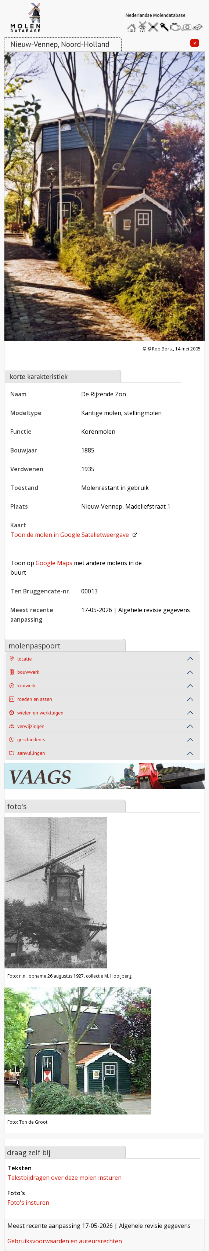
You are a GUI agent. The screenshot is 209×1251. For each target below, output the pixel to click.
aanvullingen (27, 753)
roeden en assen (30, 699)
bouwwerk (24, 672)
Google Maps (54, 563)
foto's (16, 806)
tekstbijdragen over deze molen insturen (64, 1178)
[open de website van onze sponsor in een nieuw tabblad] (104, 780)
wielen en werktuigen (36, 713)
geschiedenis (27, 739)
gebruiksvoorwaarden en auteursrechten (64, 1241)
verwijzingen (26, 726)
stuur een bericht (199, 27)
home (133, 25)
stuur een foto (186, 27)
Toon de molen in (69, 535)
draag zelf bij (28, 1152)
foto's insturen (28, 1203)
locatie (20, 659)
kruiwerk (22, 685)
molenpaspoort (34, 646)
